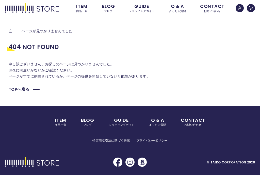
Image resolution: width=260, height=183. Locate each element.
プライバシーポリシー (152, 140)
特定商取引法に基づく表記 (111, 140)
